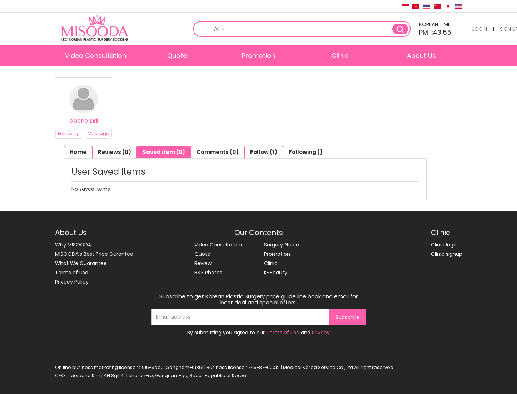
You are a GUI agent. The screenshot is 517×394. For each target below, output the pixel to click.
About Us (421, 55)
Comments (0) (218, 152)
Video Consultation (95, 55)
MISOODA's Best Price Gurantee (94, 254)
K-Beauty (275, 272)
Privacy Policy (72, 281)
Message (98, 133)
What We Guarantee (81, 263)
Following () (306, 152)
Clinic (340, 55)
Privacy (321, 332)
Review (203, 263)
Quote (177, 55)
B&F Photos (208, 272)
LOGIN (479, 29)
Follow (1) (263, 152)
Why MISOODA (73, 244)
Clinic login (444, 244)
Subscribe (347, 317)
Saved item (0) (164, 152)
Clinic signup (446, 254)
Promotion (258, 55)
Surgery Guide (281, 244)
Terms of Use (71, 272)
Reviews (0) (114, 152)
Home (78, 152)
